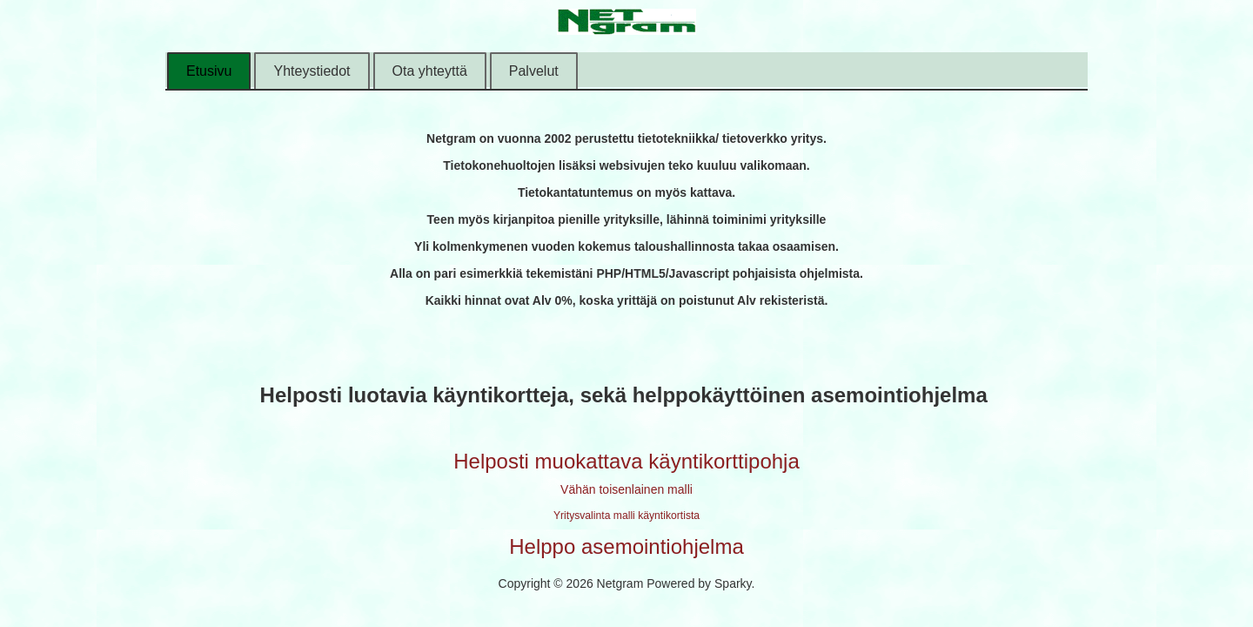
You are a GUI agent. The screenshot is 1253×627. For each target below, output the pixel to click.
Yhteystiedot (311, 71)
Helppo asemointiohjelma (626, 546)
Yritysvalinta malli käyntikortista (626, 515)
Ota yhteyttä (429, 71)
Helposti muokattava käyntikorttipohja (626, 461)
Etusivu (208, 71)
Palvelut (534, 71)
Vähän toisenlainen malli (626, 489)
